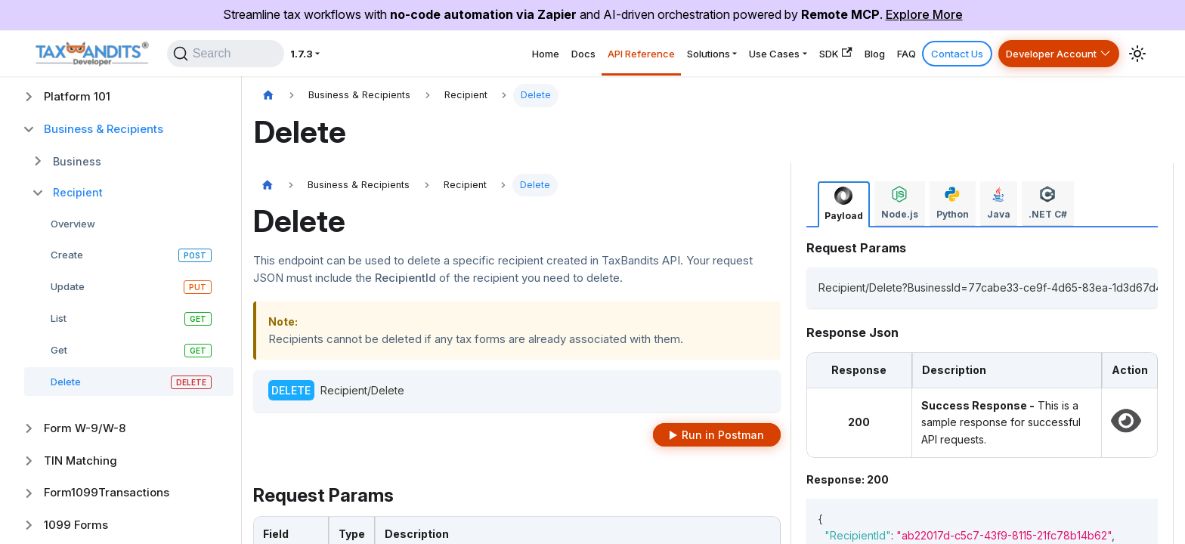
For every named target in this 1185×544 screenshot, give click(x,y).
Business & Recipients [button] (103, 129)
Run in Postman (723, 434)
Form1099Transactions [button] (106, 492)
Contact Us (932, 53)
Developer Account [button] (1041, 53)
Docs (475, 53)
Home (427, 53)
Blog (831, 53)
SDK (783, 53)
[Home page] (268, 95)
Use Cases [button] (708, 53)
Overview (73, 224)
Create (67, 255)
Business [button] (77, 161)
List (59, 318)
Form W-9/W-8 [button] (84, 428)
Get (59, 350)
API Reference (545, 53)
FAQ (873, 53)
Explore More (924, 14)
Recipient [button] (78, 192)
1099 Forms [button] (76, 525)
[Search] (234, 53)
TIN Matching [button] (80, 460)
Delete (66, 382)
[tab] (844, 204)
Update (68, 286)
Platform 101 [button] (77, 96)
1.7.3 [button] (323, 53)
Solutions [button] (627, 53)
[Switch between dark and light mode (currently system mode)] (1137, 54)
